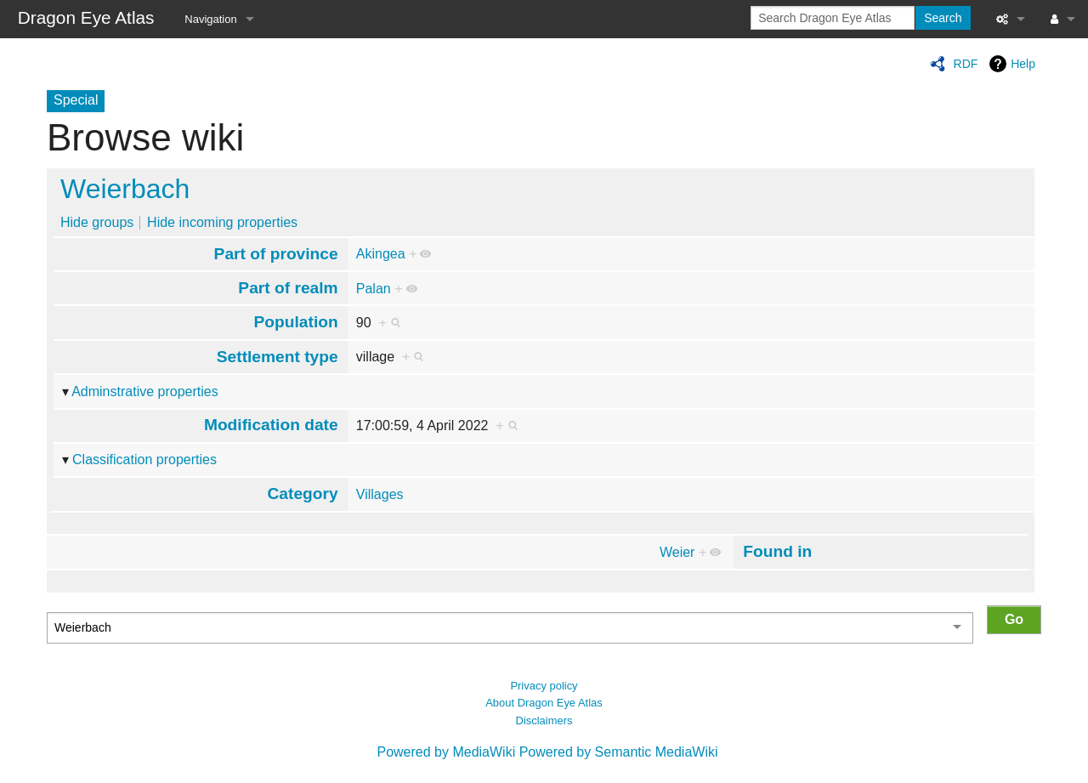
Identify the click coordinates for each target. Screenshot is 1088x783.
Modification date (271, 425)
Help (1023, 64)
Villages (380, 494)
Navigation (210, 19)
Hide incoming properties (222, 222)
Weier (677, 552)
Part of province (276, 254)
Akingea (380, 254)
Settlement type (277, 357)
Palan (373, 288)
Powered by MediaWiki (446, 752)
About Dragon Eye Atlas (544, 702)
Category (303, 493)
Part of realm (287, 288)
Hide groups (96, 222)
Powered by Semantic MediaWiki (618, 752)
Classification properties (144, 459)
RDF (966, 64)
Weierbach (125, 188)
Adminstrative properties (144, 391)
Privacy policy (543, 685)
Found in (777, 551)
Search (942, 18)
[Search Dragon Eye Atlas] (833, 18)
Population (296, 322)
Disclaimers (544, 720)
